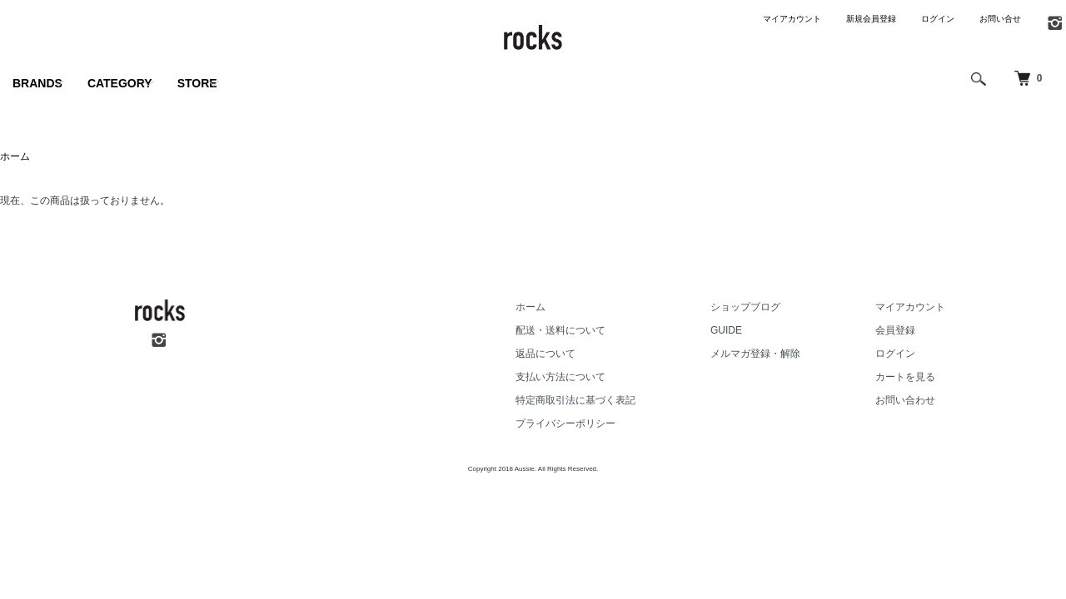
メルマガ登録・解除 (755, 353)
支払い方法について (560, 377)
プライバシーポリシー (565, 423)
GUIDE (726, 330)
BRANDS (37, 83)
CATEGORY (119, 83)
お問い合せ (1000, 18)
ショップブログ (745, 307)
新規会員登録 (871, 18)
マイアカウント (792, 18)
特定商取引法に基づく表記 (575, 400)
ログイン (937, 18)
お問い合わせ (905, 400)
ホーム (15, 156)
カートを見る (905, 377)
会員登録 (895, 330)
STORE (197, 83)
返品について (545, 353)
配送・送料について (560, 330)
